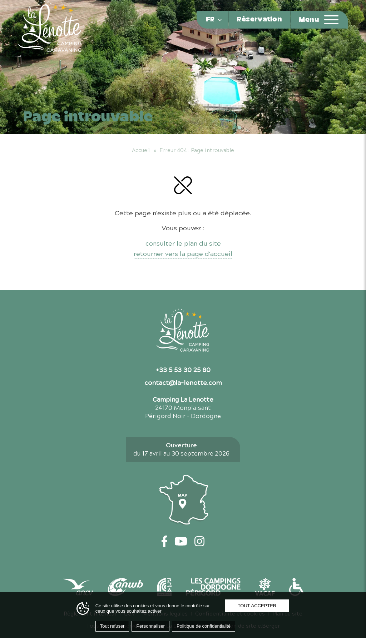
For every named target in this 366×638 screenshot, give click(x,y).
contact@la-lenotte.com (183, 382)
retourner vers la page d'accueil (183, 253)
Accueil (141, 150)
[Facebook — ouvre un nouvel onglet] (165, 541)
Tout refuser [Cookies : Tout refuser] (112, 626)
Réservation (259, 19)
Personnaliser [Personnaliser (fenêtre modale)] (150, 626)
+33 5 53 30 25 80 (183, 369)
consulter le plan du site (183, 243)
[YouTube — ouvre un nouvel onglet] (180, 541)
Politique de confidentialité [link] (204, 626)
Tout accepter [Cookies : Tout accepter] (257, 605)
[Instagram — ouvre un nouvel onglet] (199, 541)
